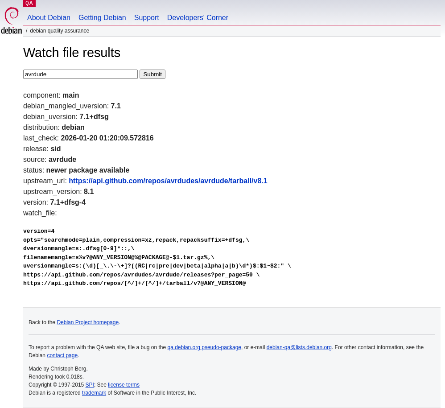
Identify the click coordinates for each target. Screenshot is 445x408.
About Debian (48, 17)
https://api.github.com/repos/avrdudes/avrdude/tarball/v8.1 (168, 181)
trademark (94, 393)
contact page (62, 355)
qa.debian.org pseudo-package (204, 347)
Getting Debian (102, 17)
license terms (124, 385)
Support (146, 17)
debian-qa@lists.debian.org (299, 347)
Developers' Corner (197, 17)
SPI (90, 385)
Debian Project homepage (88, 322)
